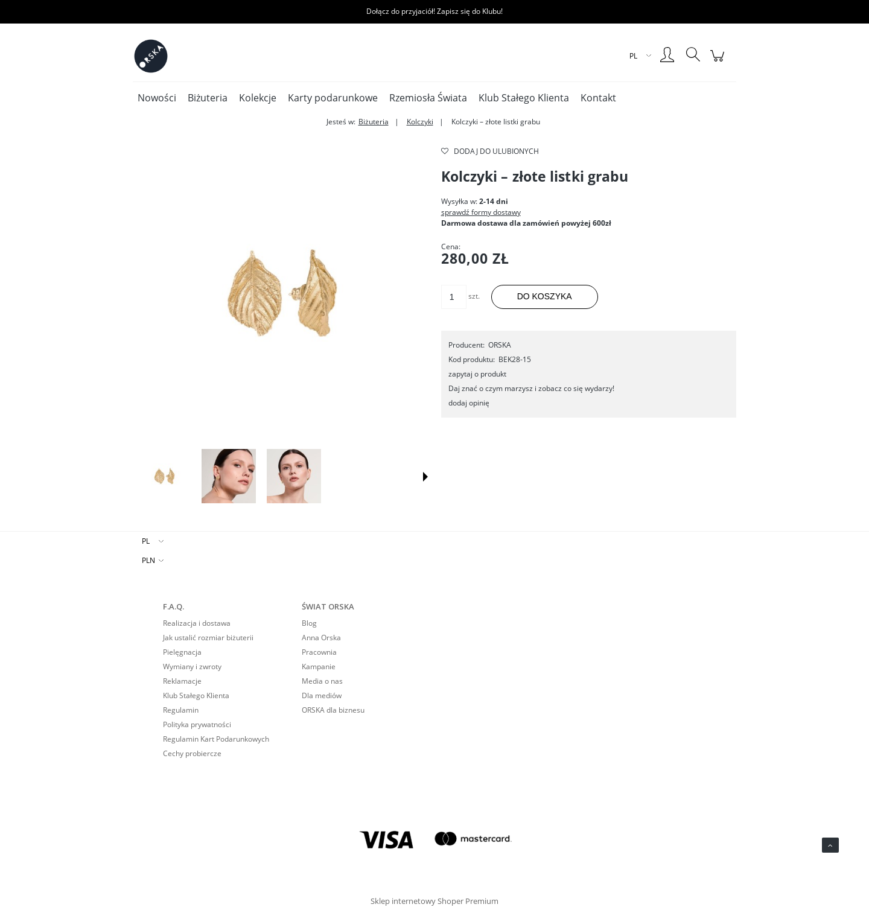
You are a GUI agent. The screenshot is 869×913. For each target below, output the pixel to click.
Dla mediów (322, 695)
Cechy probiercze (192, 753)
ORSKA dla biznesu (333, 710)
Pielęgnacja (182, 652)
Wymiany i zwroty (192, 666)
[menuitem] (157, 97)
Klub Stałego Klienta (196, 695)
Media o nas (322, 681)
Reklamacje (182, 681)
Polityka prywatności (197, 724)
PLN (148, 560)
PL (146, 541)
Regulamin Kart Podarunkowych (216, 739)
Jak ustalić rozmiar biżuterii (208, 637)
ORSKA (499, 345)
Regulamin (181, 710)
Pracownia (319, 652)
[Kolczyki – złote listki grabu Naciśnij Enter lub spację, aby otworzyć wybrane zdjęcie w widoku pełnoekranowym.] (280, 293)
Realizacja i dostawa (197, 623)
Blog (309, 623)
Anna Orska (321, 637)
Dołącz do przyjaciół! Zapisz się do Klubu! (434, 11)
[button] (425, 477)
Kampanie (319, 666)
